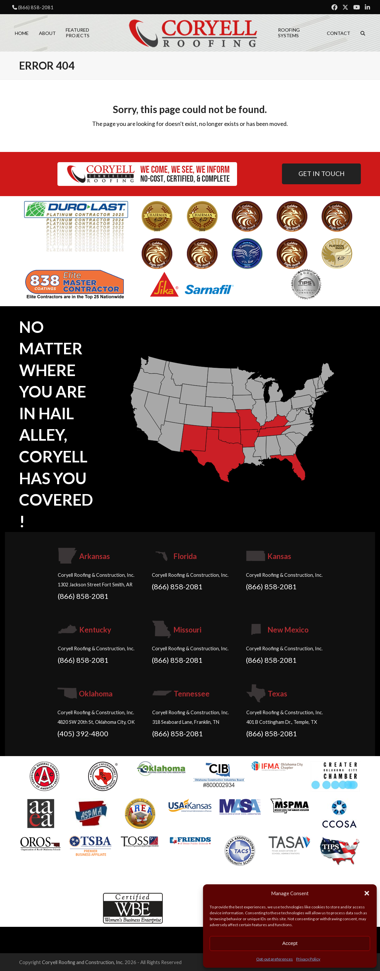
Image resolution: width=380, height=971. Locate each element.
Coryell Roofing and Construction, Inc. (82, 962)
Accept (289, 943)
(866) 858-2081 (35, 7)
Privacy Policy (308, 958)
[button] (366, 893)
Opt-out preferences (274, 958)
